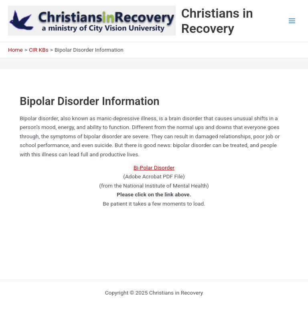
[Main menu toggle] (292, 21)
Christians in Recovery (217, 21)
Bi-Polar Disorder (154, 167)
